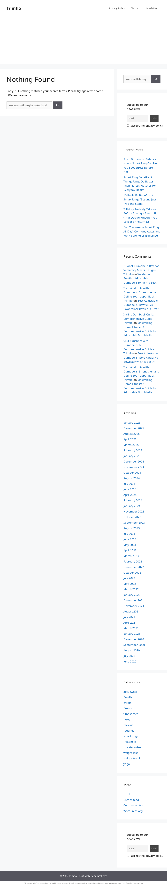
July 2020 (129, 656)
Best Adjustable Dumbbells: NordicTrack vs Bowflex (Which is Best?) (140, 357)
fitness (127, 708)
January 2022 (131, 595)
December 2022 (133, 567)
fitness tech (130, 714)
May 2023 (129, 545)
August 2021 (131, 611)
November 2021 (133, 606)
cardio (127, 703)
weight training (133, 758)
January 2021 (131, 634)
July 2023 (129, 534)
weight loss (130, 753)
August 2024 (131, 478)
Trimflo (14, 8)
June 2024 (129, 489)
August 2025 (131, 434)
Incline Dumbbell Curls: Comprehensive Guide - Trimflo (138, 319)
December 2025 (133, 428)
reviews (128, 725)
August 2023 (131, 528)
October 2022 (132, 572)
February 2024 (132, 500)
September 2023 (134, 522)
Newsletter (151, 8)
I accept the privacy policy (145, 125)
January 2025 (131, 456)
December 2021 (133, 600)
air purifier (53, 883)
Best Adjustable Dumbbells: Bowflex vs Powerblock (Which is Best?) (141, 305)
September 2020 (134, 645)
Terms (134, 8)
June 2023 (129, 539)
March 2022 (131, 589)
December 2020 (133, 639)
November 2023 (133, 511)
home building (138, 883)
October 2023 (132, 517)
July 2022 (129, 578)
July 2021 (129, 617)
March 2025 (131, 445)
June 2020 (129, 661)
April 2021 (130, 622)
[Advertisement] (83, 41)
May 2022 (129, 584)
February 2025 (132, 450)
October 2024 (132, 472)
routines (128, 730)
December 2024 (133, 461)
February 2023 (132, 561)
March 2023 (131, 556)
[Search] (57, 105)
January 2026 (131, 422)
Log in (127, 794)
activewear (130, 692)
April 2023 (130, 550)
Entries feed (131, 800)
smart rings (130, 736)
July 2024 (129, 484)
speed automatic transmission (110, 883)
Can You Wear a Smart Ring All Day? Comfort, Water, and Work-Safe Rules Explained (141, 231)
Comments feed (133, 805)
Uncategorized (133, 747)
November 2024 (133, 467)
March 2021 (131, 628)
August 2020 (131, 650)
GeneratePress (99, 875)
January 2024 (131, 506)
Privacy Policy (117, 8)
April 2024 (130, 495)
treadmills (130, 742)
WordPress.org (133, 811)
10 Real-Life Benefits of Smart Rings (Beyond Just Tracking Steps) (139, 199)
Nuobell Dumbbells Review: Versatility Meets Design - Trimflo (141, 270)
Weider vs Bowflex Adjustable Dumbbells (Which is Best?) (140, 278)
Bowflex (128, 697)
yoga (126, 764)
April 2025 (130, 439)
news (126, 719)
